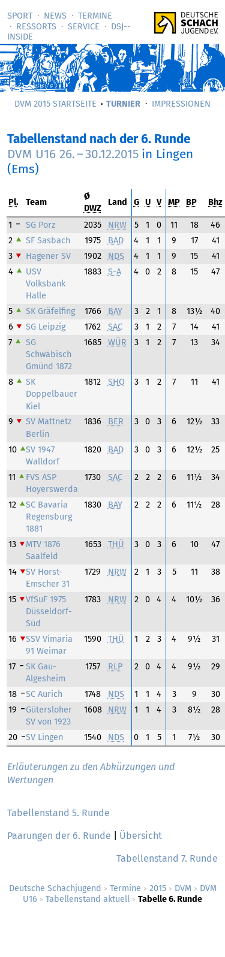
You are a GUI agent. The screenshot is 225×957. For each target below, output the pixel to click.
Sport (19, 16)
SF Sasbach (48, 241)
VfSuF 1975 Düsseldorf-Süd (49, 611)
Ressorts (36, 27)
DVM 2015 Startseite (55, 104)
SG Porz (40, 225)
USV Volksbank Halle (45, 284)
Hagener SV (48, 256)
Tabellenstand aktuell (88, 899)
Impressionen (181, 104)
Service (84, 27)
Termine (95, 16)
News (55, 16)
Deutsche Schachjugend (55, 888)
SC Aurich (44, 694)
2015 (157, 888)
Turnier (123, 104)
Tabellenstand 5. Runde (58, 813)
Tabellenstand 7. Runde (167, 858)
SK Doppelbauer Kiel (51, 394)
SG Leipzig (45, 327)
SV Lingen (44, 737)
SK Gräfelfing (50, 311)
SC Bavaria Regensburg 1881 (49, 517)
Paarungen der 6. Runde (59, 835)
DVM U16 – (73, 154)
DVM (183, 888)
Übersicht (140, 835)
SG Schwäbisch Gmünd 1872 (49, 354)
